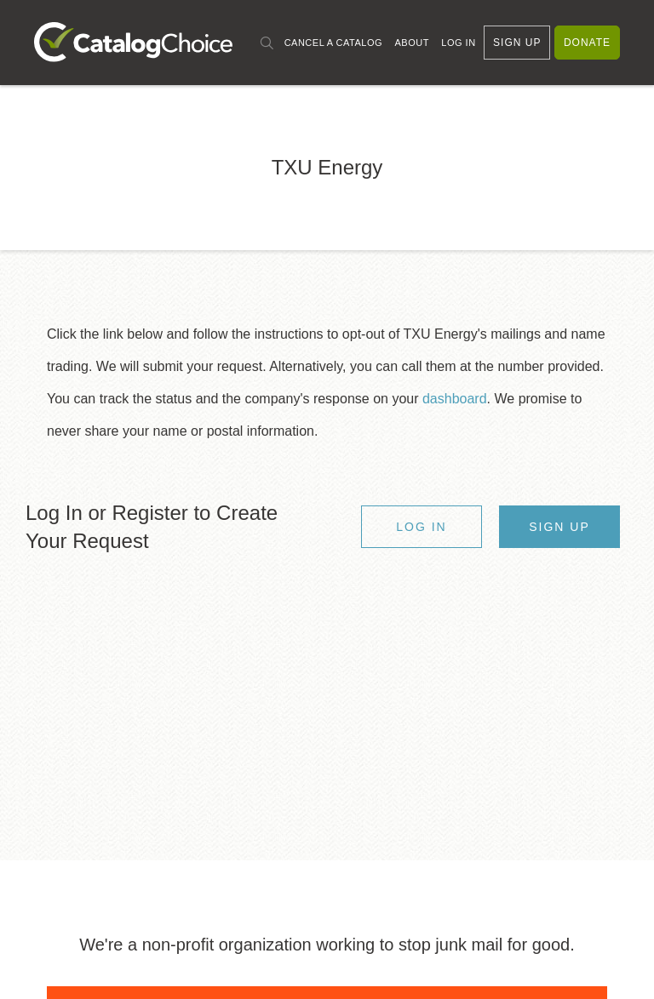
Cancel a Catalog (333, 42)
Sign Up (517, 43)
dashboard (454, 398)
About (411, 42)
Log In (458, 42)
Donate (587, 43)
